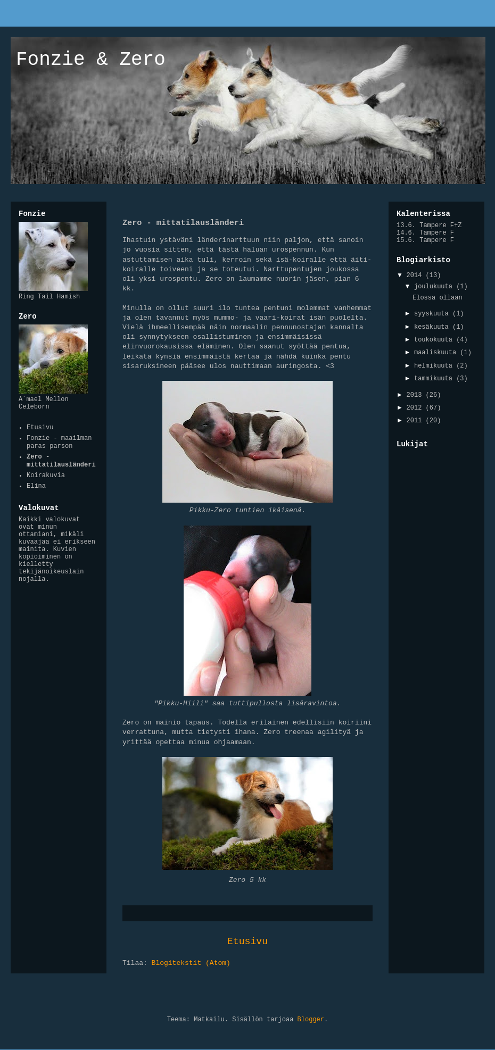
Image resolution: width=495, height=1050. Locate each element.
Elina (36, 486)
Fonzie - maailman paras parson (59, 442)
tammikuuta (435, 378)
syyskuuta (433, 314)
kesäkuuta (433, 327)
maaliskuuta (437, 352)
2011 (416, 420)
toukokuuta (435, 340)
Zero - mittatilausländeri (61, 460)
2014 (416, 275)
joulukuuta (435, 286)
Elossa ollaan (437, 298)
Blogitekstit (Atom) (191, 963)
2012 (416, 408)
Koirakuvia (46, 475)
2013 (416, 395)
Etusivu (247, 941)
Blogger (311, 1019)
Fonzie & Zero (91, 60)
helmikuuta (435, 366)
